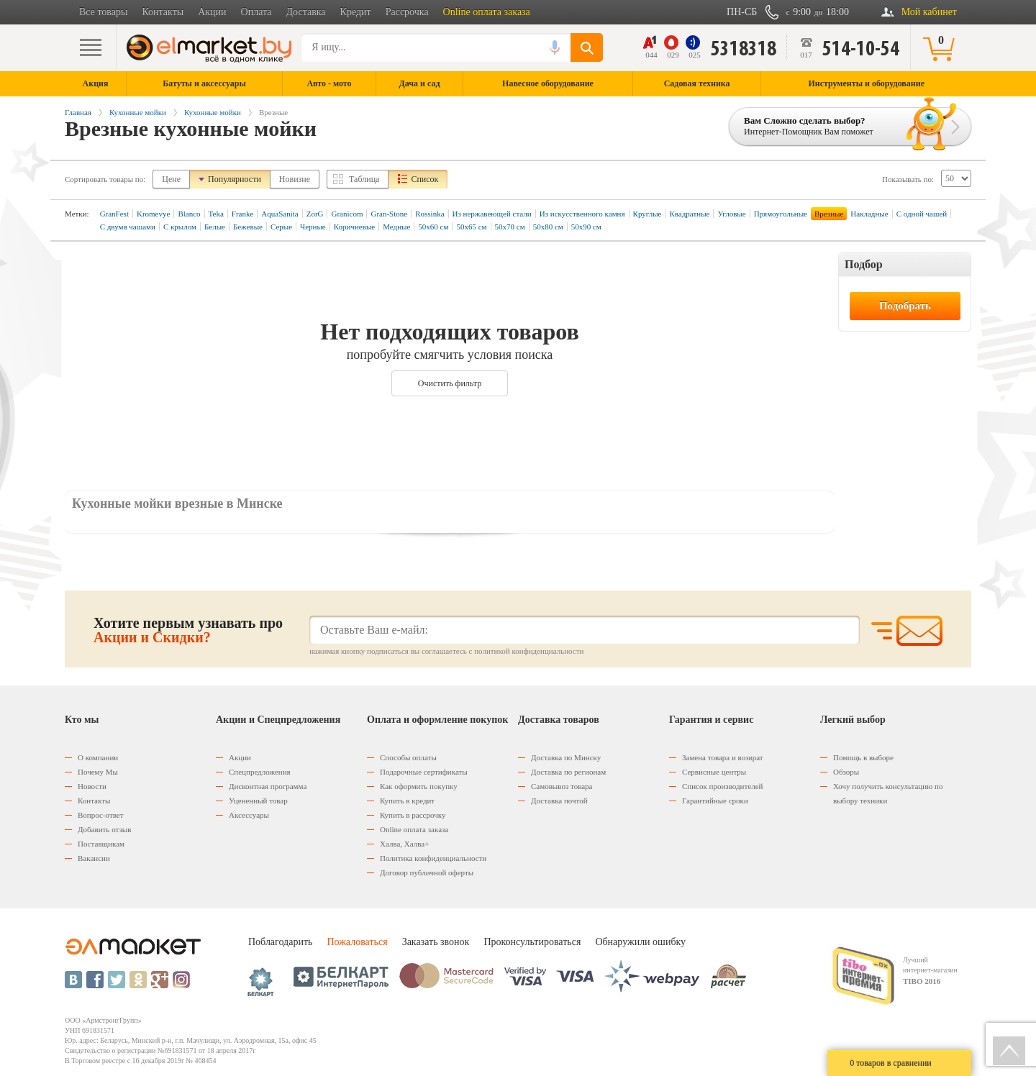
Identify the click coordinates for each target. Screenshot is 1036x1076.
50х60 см (433, 226)
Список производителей (722, 786)
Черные (313, 226)
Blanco (189, 213)
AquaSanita (279, 213)
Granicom (347, 213)
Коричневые (354, 226)
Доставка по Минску (566, 757)
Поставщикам (101, 843)
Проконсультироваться (532, 941)
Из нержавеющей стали (492, 213)
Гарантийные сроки (715, 800)
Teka (216, 213)
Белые (214, 226)
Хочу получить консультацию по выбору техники (887, 793)
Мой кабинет (929, 11)
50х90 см (586, 226)
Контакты (162, 11)
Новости (92, 786)
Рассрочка (407, 11)
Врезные (828, 213)
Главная (78, 112)
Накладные (869, 213)
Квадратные (689, 213)
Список (424, 179)
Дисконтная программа (267, 786)
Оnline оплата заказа (414, 829)
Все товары (103, 11)
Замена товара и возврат (722, 757)
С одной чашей (922, 213)
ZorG (315, 213)
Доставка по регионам (568, 771)
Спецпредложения (260, 771)
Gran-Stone (389, 213)
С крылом (179, 226)
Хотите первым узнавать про (188, 630)
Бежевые (248, 226)
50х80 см (548, 226)
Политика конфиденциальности (433, 858)
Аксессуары (249, 815)
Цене (171, 179)
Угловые (731, 213)
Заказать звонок (436, 941)
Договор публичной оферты (426, 872)
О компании (98, 757)
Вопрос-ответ (101, 815)
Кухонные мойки (137, 112)
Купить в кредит (407, 800)
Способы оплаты (408, 757)
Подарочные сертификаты (424, 771)
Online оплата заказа (486, 11)
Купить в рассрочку (412, 815)
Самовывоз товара (561, 786)
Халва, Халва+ (404, 843)
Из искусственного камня (582, 213)
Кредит (355, 11)
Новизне (294, 179)
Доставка (306, 11)
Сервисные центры (714, 771)
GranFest (114, 213)
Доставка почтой (559, 800)
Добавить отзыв (104, 829)
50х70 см (510, 226)
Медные (396, 226)
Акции (212, 11)
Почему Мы (98, 771)
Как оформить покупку (419, 786)
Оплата (256, 11)
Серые (281, 226)
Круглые (647, 213)
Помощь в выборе (863, 757)
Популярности (234, 179)
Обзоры (846, 771)
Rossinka (429, 213)
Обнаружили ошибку (640, 941)
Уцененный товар (258, 800)
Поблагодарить (280, 941)
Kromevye (153, 213)
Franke (243, 213)
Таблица (364, 179)
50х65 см (471, 226)
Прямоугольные (780, 213)
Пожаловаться (357, 941)
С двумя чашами (127, 226)
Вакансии (94, 858)
